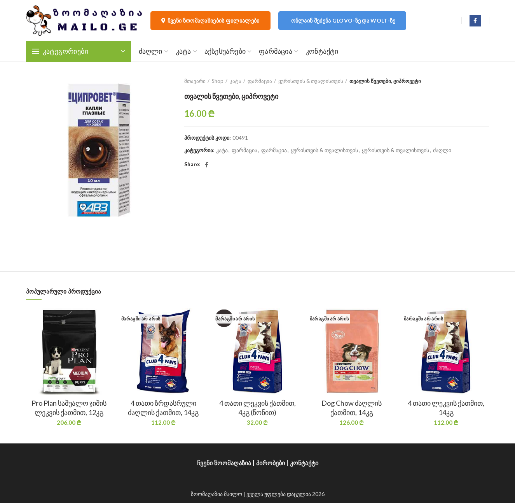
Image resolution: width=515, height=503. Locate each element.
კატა (235, 81)
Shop (217, 81)
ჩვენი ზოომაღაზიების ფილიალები (210, 21)
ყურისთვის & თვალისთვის (310, 81)
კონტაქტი (304, 463)
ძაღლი (442, 150)
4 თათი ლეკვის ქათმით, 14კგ (446, 407)
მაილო (233, 494)
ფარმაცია (260, 81)
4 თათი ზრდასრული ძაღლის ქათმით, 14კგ (163, 407)
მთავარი (195, 81)
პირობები (270, 463)
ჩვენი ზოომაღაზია (224, 463)
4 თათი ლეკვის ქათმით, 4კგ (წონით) (257, 407)
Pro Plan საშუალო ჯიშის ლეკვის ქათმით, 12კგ (68, 407)
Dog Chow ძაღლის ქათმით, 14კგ (351, 407)
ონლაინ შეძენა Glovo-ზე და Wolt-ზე (343, 20)
